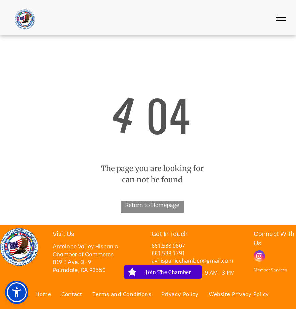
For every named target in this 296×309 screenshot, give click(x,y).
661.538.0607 (168, 245)
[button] (17, 292)
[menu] (281, 18)
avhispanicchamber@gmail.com (192, 260)
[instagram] (259, 256)
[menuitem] (43, 294)
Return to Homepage (152, 204)
